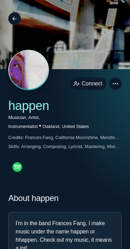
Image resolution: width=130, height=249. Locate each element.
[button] (115, 83)
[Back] (14, 18)
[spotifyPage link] (17, 167)
